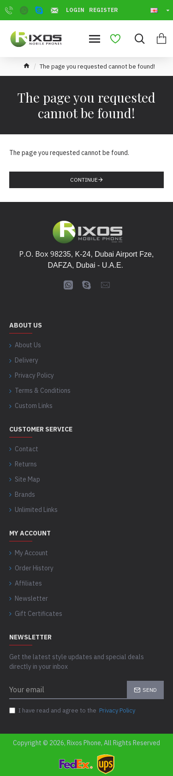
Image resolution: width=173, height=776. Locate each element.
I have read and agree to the (73, 710)
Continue (84, 179)
